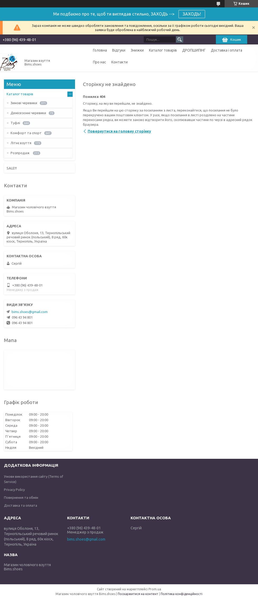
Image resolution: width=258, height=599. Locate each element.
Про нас (99, 62)
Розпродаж (20, 153)
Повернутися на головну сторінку (119, 131)
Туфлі (15, 123)
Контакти (119, 62)
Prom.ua (154, 589)
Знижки (137, 50)
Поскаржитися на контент (138, 594)
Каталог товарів (163, 50)
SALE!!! (12, 168)
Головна (100, 50)
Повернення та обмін (21, 497)
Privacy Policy (14, 489)
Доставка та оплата (20, 505)
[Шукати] (179, 39)
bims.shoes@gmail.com (30, 312)
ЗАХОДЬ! (192, 14)
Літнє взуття (21, 143)
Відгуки (118, 50)
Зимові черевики (24, 103)
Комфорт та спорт (26, 133)
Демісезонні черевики (28, 113)
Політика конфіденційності (181, 594)
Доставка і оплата (226, 50)
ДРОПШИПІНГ (194, 50)
